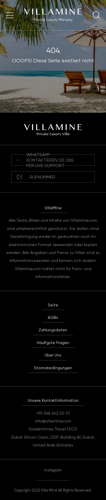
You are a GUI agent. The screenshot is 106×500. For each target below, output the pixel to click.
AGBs (53, 317)
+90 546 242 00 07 (53, 413)
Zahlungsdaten (53, 330)
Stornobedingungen (53, 368)
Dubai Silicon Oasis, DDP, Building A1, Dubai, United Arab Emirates (53, 441)
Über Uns (53, 355)
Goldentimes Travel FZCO (53, 429)
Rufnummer (36, 177)
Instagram (53, 470)
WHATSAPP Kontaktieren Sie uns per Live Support (45, 160)
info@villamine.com (53, 421)
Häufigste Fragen (53, 342)
